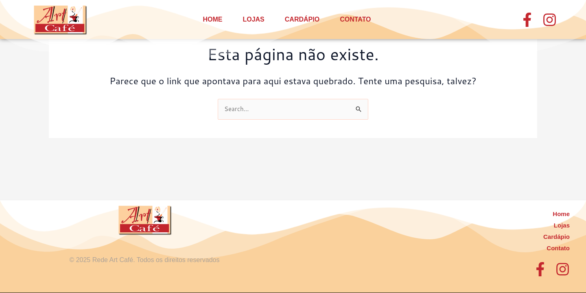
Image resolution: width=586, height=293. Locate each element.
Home (212, 19)
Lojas (253, 19)
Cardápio (302, 19)
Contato (355, 19)
